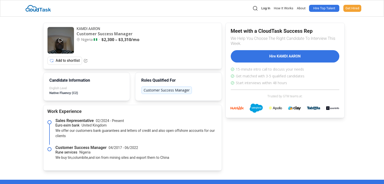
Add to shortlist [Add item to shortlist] (65, 61)
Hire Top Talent (324, 8)
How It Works (283, 8)
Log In (265, 8)
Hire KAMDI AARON (284, 56)
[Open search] (255, 8)
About (301, 8)
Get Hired (352, 8)
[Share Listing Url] (86, 61)
